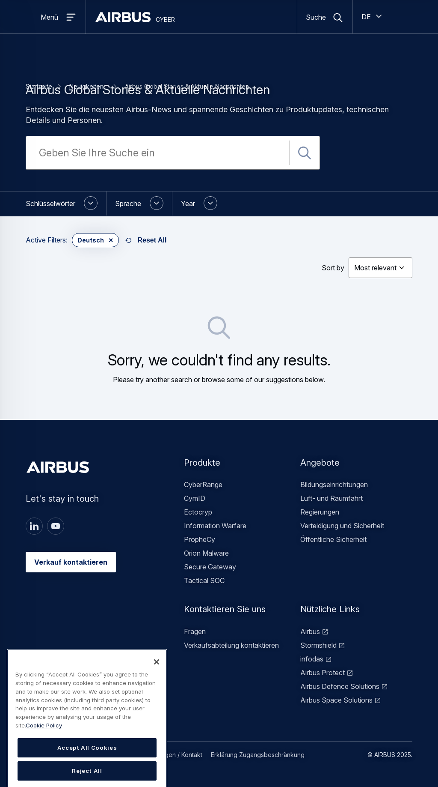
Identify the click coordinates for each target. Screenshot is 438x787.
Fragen (195, 631)
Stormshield (318, 645)
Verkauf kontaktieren (70, 562)
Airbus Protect (322, 672)
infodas (311, 659)
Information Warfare (215, 525)
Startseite (39, 86)
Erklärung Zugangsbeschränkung (258, 754)
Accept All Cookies (87, 774)
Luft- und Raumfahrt (331, 498)
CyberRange (203, 484)
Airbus (310, 631)
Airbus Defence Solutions (339, 686)
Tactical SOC (204, 580)
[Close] (156, 688)
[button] (66, 203)
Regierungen (319, 512)
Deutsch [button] (90, 240)
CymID (194, 498)
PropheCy (199, 539)
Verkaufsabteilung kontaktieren (231, 645)
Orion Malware (206, 553)
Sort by (333, 267)
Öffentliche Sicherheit (333, 539)
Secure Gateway (210, 567)
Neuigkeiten (86, 86)
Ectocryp (198, 512)
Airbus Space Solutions (336, 700)
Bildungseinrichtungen (334, 484)
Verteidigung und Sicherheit (342, 525)
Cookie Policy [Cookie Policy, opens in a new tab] (44, 751)
